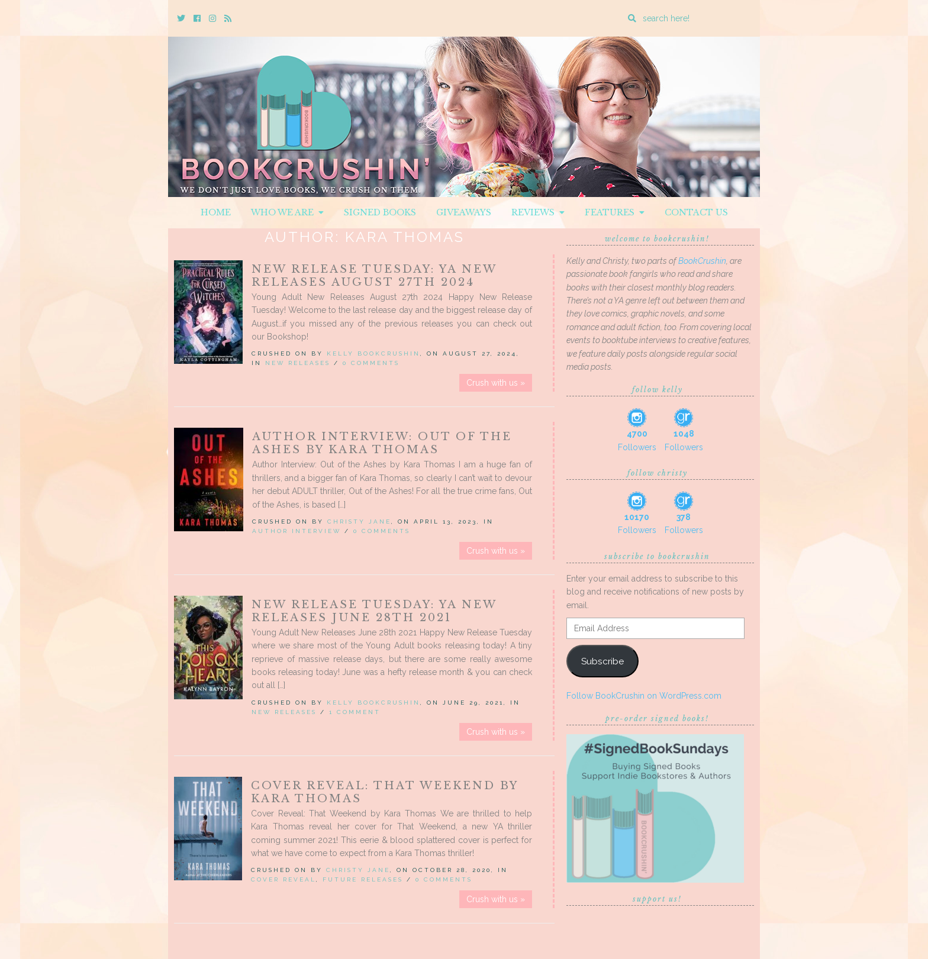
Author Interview (296, 531)
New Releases (297, 363)
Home (216, 212)
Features (615, 212)
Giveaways (463, 212)
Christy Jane (359, 521)
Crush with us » (495, 383)
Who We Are (287, 212)
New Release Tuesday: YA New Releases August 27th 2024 (374, 276)
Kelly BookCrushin (373, 353)
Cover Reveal (283, 879)
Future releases (363, 879)
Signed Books (380, 212)
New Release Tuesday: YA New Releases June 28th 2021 (374, 611)
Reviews (538, 212)
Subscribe (602, 661)
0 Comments (371, 363)
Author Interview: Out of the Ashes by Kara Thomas (382, 443)
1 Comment (355, 712)
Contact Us (696, 212)
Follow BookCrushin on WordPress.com (643, 695)
